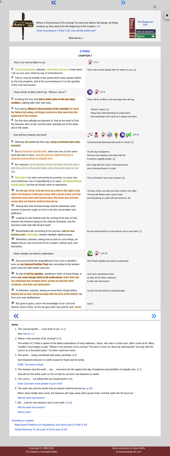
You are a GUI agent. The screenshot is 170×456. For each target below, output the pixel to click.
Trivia (39, 30)
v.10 (89, 388)
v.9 (70, 379)
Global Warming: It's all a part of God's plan (37, 429)
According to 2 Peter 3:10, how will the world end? (69, 30)
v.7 (139, 369)
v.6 (74, 355)
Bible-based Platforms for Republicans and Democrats (43, 424)
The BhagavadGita (145, 23)
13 (13, 230)
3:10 (64, 429)
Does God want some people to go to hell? (40, 383)
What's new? (24, 412)
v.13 (69, 402)
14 (13, 239)
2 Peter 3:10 (79, 424)
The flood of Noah (33, 364)
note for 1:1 (29, 333)
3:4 (98, 26)
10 (13, 190)
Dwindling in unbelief (23, 420)
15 (13, 260)
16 (13, 273)
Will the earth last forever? (31, 398)
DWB (20, 364)
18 (13, 303)
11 (13, 205)
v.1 (63, 329)
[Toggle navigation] (155, 7)
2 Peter (85, 51)
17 (13, 290)
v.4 (59, 338)
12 (13, 217)
